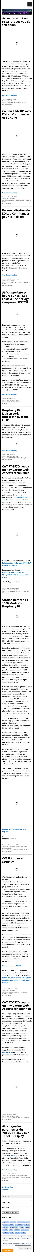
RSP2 (27, 1227)
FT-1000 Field (14, 850)
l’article (5, 1052)
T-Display (14, 402)
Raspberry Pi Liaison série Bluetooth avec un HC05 (15, 415)
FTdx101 (9, 102)
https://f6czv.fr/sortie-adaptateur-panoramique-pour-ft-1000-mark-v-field (17, 980)
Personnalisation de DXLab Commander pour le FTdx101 (16, 213)
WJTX (17, 1232)
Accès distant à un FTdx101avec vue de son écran (16, 21)
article (14, 1156)
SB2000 (5, 1229)
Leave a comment (7, 104)
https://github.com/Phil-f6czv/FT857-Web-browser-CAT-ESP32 (15, 574)
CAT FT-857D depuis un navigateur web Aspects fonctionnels (16, 1005)
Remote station (6, 848)
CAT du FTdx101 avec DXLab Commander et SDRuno (17, 114)
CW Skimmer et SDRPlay (13, 859)
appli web (10, 591)
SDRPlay (22, 200)
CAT (8, 200)
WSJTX (21, 850)
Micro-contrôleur (13, 400)
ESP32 (9, 402)
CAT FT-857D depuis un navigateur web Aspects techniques (16, 469)
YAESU (24, 102)
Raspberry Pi (22, 458)
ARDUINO (13, 1222)
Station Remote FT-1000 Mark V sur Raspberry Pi (15, 603)
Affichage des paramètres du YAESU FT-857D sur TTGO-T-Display (15, 1131)
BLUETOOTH (11, 458)
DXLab (12, 200)
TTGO (19, 402)
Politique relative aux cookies (23, 1245)
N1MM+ (21, 1227)
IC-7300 (5, 1227)
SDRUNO (28, 200)
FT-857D (23, 591)
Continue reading (9, 95)
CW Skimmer (11, 992)
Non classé (11, 101)
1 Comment (5, 403)
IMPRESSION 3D (13, 1227)
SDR (25, 992)
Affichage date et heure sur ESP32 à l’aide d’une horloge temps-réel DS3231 (15, 297)
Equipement (11, 198)
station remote (16, 102)
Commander (13, 282)
